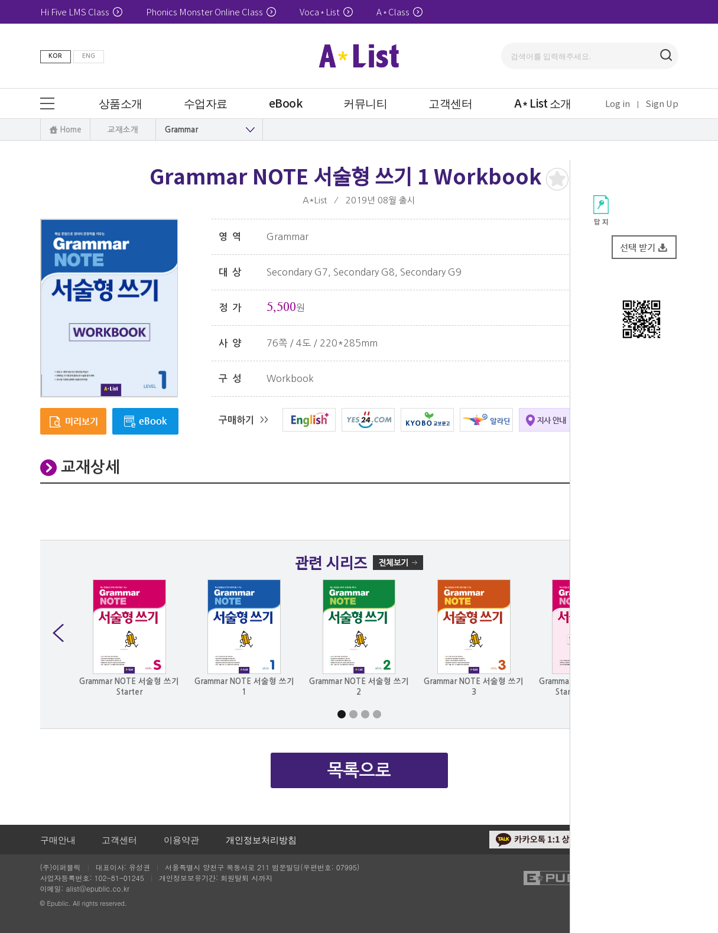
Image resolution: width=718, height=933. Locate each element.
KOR (55, 56)
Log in (617, 103)
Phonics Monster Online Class (211, 11)
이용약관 (181, 839)
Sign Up (662, 103)
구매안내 (58, 839)
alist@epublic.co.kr (97, 888)
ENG (88, 56)
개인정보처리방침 (261, 839)
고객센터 (119, 839)
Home (71, 130)
